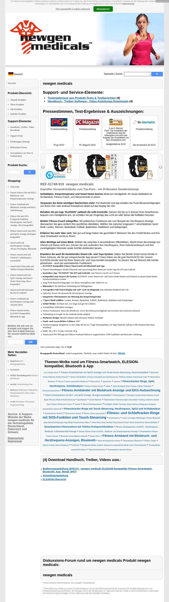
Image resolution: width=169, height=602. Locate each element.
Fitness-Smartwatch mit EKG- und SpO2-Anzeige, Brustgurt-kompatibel (23, 234)
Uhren (121, 353)
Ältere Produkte (17, 104)
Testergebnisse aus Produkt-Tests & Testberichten (82, 98)
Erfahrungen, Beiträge (20, 142)
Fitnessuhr (15, 187)
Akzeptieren (103, 9)
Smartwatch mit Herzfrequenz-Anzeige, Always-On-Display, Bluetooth (23, 246)
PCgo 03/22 (59, 145)
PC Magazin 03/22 (87, 145)
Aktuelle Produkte (18, 100)
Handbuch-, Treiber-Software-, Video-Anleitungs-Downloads (88, 101)
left (42, 167)
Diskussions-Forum (18, 147)
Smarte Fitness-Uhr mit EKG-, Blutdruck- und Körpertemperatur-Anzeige (23, 195)
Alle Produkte (16, 109)
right (160, 167)
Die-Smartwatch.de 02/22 (144, 145)
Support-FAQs (16, 136)
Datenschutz (128, 4)
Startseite (109, 74)
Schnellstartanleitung (55, 475)
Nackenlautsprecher (21, 384)
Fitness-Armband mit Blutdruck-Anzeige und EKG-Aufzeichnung (23, 207)
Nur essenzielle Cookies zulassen (72, 9)
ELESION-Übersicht (54, 479)
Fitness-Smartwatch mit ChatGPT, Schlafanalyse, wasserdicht (21, 257)
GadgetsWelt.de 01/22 (116, 144)
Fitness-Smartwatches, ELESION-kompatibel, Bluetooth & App (20, 313)
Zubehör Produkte (18, 114)
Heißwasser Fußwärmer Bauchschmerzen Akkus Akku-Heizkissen (24, 393)
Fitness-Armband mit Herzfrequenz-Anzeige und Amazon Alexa (21, 302)
